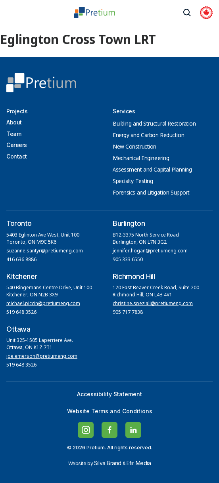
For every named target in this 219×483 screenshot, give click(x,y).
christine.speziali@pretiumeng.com (153, 304)
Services (124, 111)
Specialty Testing (133, 181)
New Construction (134, 147)
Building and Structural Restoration (154, 124)
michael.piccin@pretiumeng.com (43, 304)
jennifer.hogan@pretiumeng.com (150, 251)
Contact (16, 156)
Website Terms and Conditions (109, 411)
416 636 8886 (21, 260)
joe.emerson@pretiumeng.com (41, 356)
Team (13, 133)
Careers (16, 144)
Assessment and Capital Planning (152, 170)
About (14, 122)
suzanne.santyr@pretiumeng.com (44, 251)
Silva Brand (107, 463)
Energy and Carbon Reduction (148, 135)
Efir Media (139, 463)
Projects (16, 111)
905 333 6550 (128, 260)
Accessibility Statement (109, 394)
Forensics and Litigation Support (151, 193)
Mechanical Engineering (141, 158)
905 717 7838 (128, 312)
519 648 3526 (22, 312)
